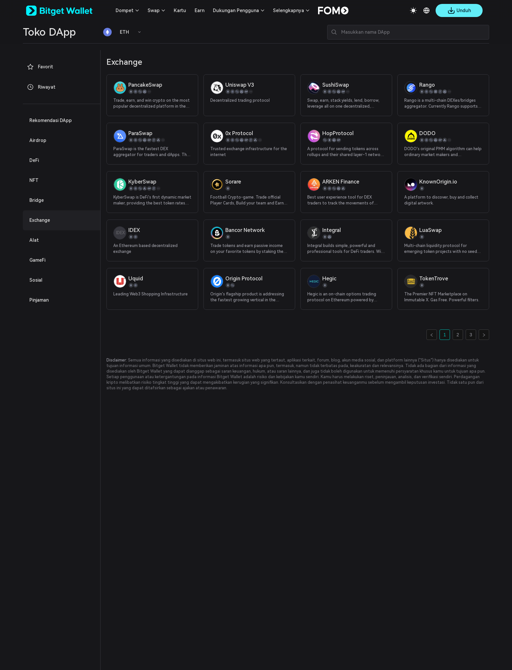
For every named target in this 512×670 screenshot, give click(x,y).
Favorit (40, 66)
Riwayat (41, 87)
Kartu (180, 10)
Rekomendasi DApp (50, 120)
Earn (199, 10)
